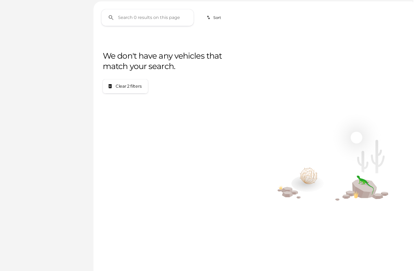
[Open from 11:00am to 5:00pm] (384, 4)
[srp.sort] (214, 67)
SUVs (185, 39)
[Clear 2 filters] (125, 136)
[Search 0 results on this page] (147, 67)
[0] (17, 109)
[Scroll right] (407, 40)
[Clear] (69, 145)
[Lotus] (13, 48)
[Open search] (401, 18)
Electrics (219, 39)
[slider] (12, 81)
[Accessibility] (15, 4)
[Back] (74, 37)
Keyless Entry (262, 39)
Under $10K (111, 39)
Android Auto (360, 39)
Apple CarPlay (311, 39)
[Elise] (31, 48)
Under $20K (150, 39)
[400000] (70, 109)
